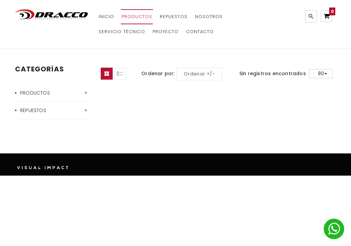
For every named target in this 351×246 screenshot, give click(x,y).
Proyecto (166, 31)
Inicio (106, 16)
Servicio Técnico (122, 31)
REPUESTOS (173, 16)
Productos (137, 16)
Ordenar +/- (199, 73)
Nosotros (209, 16)
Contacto (200, 31)
